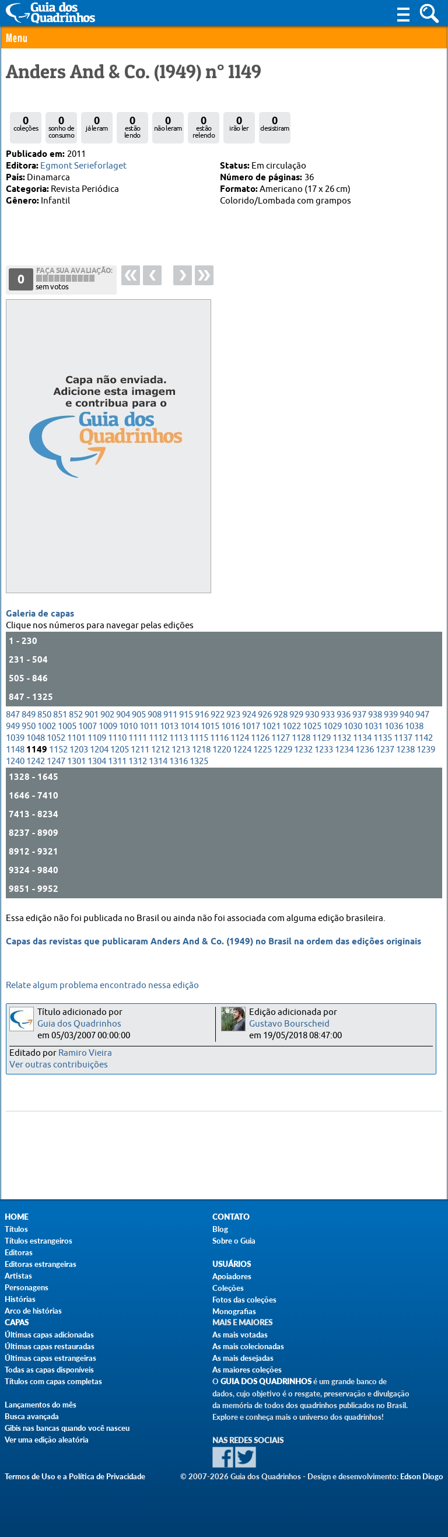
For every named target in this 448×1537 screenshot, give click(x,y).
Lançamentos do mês (40, 1404)
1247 (56, 761)
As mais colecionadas (248, 1346)
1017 (251, 726)
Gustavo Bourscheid (289, 1024)
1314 (158, 761)
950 (29, 726)
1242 (35, 761)
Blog (220, 1229)
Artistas (18, 1275)
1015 (210, 726)
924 (249, 714)
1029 (332, 726)
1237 (385, 749)
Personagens (26, 1287)
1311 (117, 761)
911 (170, 714)
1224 (242, 749)
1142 (423, 738)
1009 (108, 726)
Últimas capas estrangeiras (50, 1358)
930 (312, 714)
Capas (17, 1322)
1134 (362, 738)
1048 (35, 738)
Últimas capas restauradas (49, 1346)
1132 (341, 738)
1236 (364, 749)
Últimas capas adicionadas (49, 1334)
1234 (344, 749)
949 (13, 726)
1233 (323, 749)
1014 (189, 726)
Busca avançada (32, 1416)
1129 (321, 738)
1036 (393, 726)
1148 (15, 749)
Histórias (20, 1299)
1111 (137, 738)
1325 (199, 761)
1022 (291, 726)
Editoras (19, 1252)
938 (375, 714)
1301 (76, 761)
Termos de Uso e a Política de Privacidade (75, 1476)
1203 (78, 749)
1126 (260, 738)
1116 (219, 738)
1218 (201, 749)
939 (391, 714)
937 (359, 714)
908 (155, 714)
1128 (301, 738)
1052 (56, 738)
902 (107, 714)
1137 (403, 738)
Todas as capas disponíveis (49, 1369)
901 (92, 714)
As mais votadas (240, 1334)
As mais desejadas (243, 1358)
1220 (221, 749)
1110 (117, 738)
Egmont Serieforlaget (83, 165)
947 (422, 714)
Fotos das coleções (244, 1299)
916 (202, 714)
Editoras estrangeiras (40, 1264)
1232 (303, 749)
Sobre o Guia (234, 1240)
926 (265, 714)
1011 (148, 726)
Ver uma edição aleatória (47, 1439)
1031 (373, 726)
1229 (283, 749)
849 (29, 714)
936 (344, 714)
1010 (128, 726)
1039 (15, 738)
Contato (231, 1217)
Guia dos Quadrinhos (79, 1024)
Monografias (234, 1311)
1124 (239, 738)
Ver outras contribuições (58, 1064)
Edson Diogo (421, 1476)
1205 (119, 749)
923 (233, 714)
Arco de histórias (33, 1310)
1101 (76, 738)
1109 (97, 738)
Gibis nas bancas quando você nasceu (67, 1428)
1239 (425, 749)
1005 (67, 726)
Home (16, 1217)
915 (186, 714)
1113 (178, 738)
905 (139, 714)
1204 (99, 749)
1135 (382, 738)
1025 (312, 726)
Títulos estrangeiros (38, 1240)
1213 (181, 749)
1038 (414, 726)
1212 (160, 749)
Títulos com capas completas (53, 1381)
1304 (97, 761)
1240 (15, 761)
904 (123, 714)
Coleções (228, 1288)
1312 (137, 761)
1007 (87, 726)
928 (281, 714)
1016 (230, 726)
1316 (178, 761)
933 (328, 714)
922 (218, 714)
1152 (58, 749)
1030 (353, 726)
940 (407, 714)
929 (296, 714)
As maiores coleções (247, 1369)
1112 (158, 738)
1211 (140, 749)
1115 (199, 738)
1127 (280, 738)
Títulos (16, 1229)
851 (60, 714)
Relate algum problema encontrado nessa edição (102, 985)
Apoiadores (231, 1276)
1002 (46, 726)
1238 (405, 749)
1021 (271, 726)
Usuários (231, 1264)
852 (76, 714)
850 (44, 714)
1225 (262, 749)
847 (13, 714)
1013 (169, 726)
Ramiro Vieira (85, 1053)
